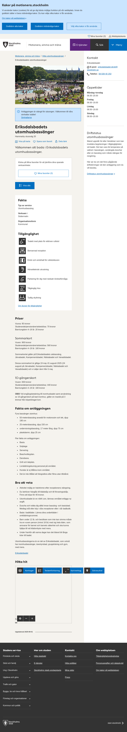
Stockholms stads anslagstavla (47, 670)
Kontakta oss (71, 656)
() (43, 173)
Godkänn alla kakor (14, 26)
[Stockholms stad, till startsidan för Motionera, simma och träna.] (35, 45)
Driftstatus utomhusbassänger (100, 174)
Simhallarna (26, 117)
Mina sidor (69, 670)
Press (67, 677)
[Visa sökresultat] (94, 570)
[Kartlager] (26, 570)
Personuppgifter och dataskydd (109, 663)
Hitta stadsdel (40, 656)
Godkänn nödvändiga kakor (47, 26)
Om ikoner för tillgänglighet (30, 306)
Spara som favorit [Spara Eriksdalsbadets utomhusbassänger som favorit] (42, 141)
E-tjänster (38, 663)
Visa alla (24, 185)
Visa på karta (22, 141)
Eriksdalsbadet (21, 553)
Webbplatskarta (117, 36)
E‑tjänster (80, 44)
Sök (99, 44)
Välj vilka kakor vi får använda (84, 26)
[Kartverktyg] (73, 570)
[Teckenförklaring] (49, 570)
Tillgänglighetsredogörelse (107, 656)
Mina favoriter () (97, 36)
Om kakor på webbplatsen (13, 18)
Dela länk (61, 141)
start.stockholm (116, 723)
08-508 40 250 (105, 74)
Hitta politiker (70, 663)
